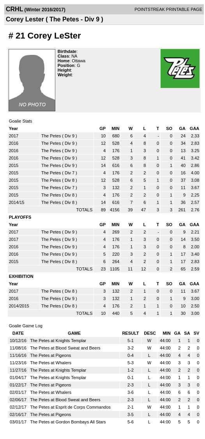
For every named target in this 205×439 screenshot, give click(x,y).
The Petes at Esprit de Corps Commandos (70, 407)
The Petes (51, 135)
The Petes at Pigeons (50, 355)
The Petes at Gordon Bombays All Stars (68, 422)
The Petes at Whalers (50, 362)
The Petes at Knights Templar (58, 340)
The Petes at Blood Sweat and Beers (65, 348)
